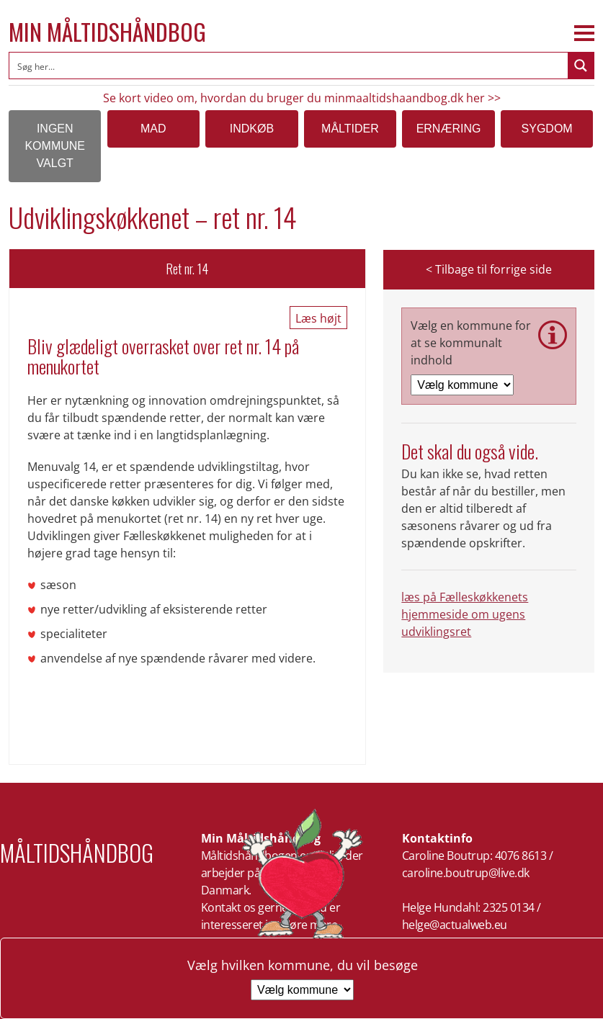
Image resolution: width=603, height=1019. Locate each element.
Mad (153, 128)
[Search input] (289, 65)
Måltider (350, 128)
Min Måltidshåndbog (107, 31)
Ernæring (448, 128)
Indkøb (252, 128)
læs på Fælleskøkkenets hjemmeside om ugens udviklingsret (464, 614)
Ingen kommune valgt (54, 145)
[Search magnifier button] (581, 65)
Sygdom (547, 128)
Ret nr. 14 (187, 268)
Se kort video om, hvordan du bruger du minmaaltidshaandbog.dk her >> (302, 98)
